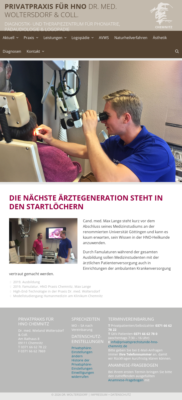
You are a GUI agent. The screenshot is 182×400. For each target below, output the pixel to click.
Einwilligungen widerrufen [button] (83, 374)
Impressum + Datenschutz (111, 394)
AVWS (104, 37)
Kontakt (37, 51)
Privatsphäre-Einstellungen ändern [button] (82, 352)
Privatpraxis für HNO (46, 6)
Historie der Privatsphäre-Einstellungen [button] (82, 364)
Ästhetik (160, 37)
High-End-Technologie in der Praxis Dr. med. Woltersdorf (56, 291)
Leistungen (56, 37)
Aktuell (12, 37)
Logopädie (84, 37)
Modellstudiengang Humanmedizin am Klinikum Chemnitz (58, 296)
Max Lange (82, 286)
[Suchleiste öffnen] (177, 51)
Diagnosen (12, 51)
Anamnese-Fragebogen (126, 380)
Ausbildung (31, 282)
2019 (17, 282)
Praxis (32, 37)
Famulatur (30, 286)
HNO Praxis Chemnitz (56, 286)
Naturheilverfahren (130, 37)
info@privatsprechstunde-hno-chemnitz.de (133, 344)
